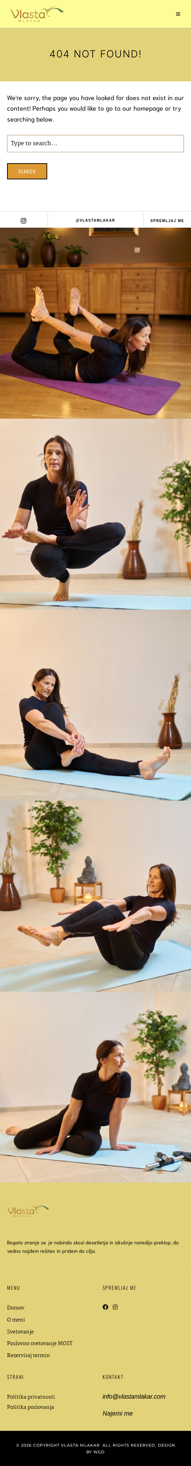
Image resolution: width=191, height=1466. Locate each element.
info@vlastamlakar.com (134, 1396)
